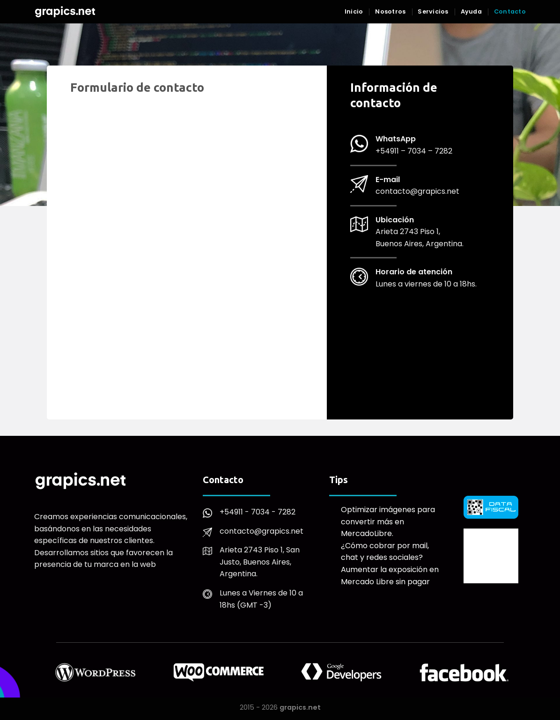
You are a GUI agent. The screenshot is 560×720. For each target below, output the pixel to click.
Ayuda (471, 11)
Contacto (510, 11)
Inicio (354, 11)
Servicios (433, 11)
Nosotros (390, 11)
